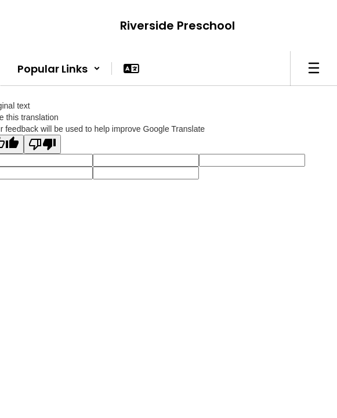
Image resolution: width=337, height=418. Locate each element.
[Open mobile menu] (314, 68)
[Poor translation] (42, 144)
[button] (59, 68)
